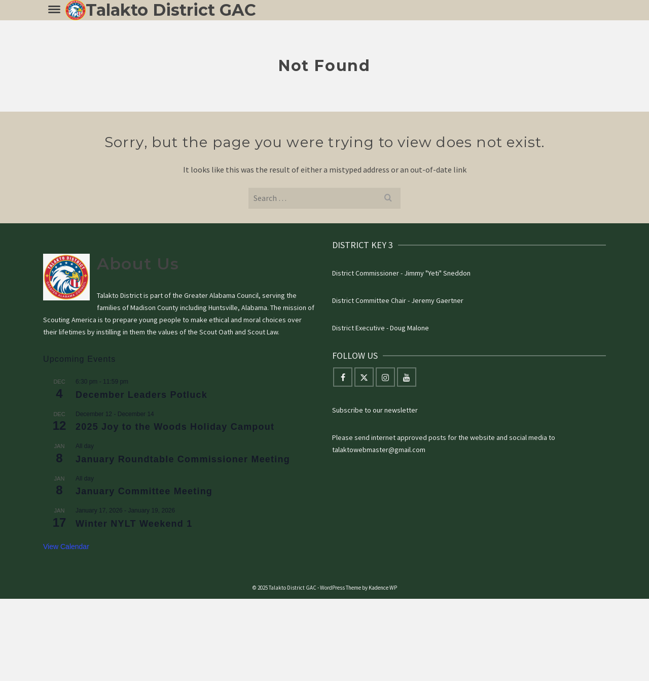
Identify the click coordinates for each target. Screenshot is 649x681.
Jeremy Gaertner (437, 300)
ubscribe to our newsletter (377, 410)
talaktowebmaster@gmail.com (378, 449)
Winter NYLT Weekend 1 (134, 524)
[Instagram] (385, 377)
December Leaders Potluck (141, 395)
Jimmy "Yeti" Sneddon (437, 273)
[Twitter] (364, 377)
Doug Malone (409, 327)
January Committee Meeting (144, 491)
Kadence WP (383, 587)
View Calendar (66, 546)
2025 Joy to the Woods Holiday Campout (175, 427)
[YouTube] (406, 377)
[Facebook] (342, 377)
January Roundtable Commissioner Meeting (183, 459)
